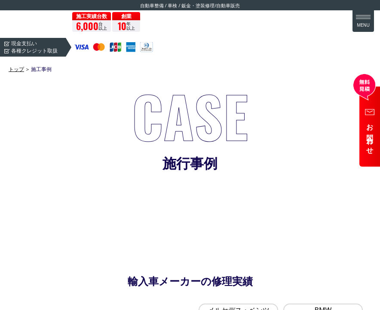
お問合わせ (370, 136)
